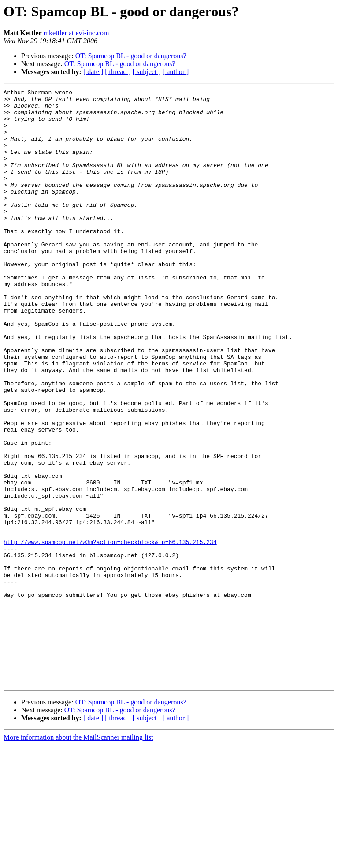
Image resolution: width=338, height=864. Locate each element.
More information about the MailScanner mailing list (78, 856)
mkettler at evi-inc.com (76, 33)
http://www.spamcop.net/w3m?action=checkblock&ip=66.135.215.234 (110, 633)
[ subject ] (147, 71)
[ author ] (176, 71)
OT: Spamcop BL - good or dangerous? (130, 56)
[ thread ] (118, 71)
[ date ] (93, 71)
